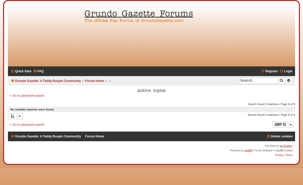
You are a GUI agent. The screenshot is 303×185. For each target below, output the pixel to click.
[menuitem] (38, 71)
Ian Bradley (286, 146)
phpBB (248, 150)
